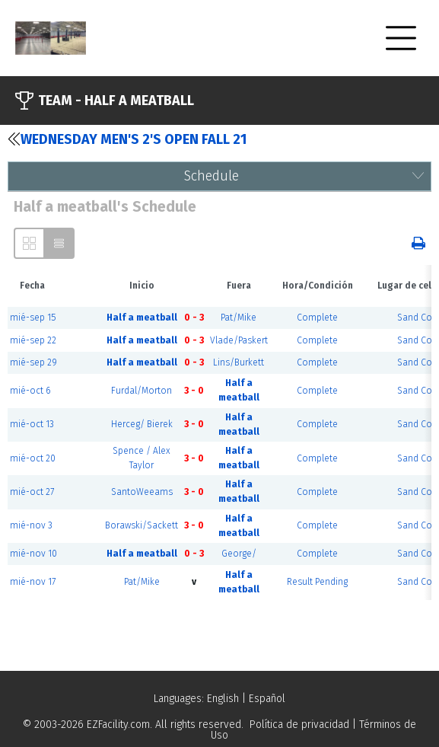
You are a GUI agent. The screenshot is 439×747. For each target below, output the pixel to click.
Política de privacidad (299, 724)
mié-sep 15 (33, 317)
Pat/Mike (238, 317)
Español (267, 698)
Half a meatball (142, 317)
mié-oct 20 (33, 458)
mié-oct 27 (32, 492)
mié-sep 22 (33, 340)
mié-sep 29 (33, 362)
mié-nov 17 (33, 581)
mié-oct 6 (30, 390)
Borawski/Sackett (141, 525)
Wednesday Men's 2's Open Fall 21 (127, 139)
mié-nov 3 (31, 525)
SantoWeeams (142, 492)
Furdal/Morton (141, 390)
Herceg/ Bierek (142, 424)
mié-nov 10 (33, 553)
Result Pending (317, 581)
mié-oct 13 (32, 424)
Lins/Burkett (238, 362)
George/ (238, 553)
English (223, 698)
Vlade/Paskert (239, 340)
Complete (317, 317)
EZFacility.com (118, 724)
